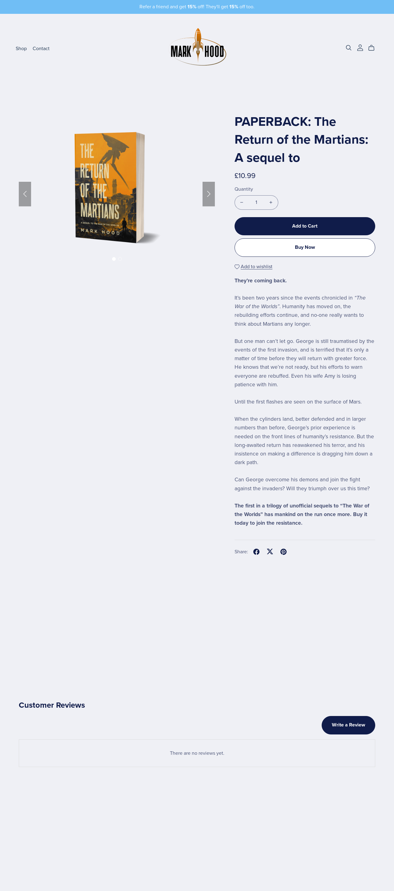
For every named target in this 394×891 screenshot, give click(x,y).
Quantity (244, 189)
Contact (41, 49)
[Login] (360, 47)
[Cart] (374, 48)
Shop (21, 49)
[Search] (349, 48)
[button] (25, 194)
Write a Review (348, 725)
